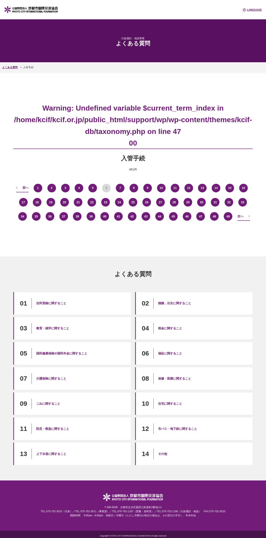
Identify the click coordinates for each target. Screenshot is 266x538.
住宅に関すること (170, 403)
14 (216, 188)
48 (214, 216)
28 (174, 202)
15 (229, 188)
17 (23, 202)
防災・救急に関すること (52, 428)
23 (105, 202)
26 (146, 202)
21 (78, 202)
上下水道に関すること (51, 454)
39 (91, 216)
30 (201, 202)
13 (202, 188)
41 (118, 216)
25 (133, 202)
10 (161, 188)
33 (242, 202)
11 (175, 188)
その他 (162, 454)
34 (22, 216)
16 (243, 188)
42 (132, 216)
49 (228, 216)
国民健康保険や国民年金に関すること (61, 353)
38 (77, 216)
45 (173, 216)
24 (119, 202)
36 (50, 216)
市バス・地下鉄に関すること (177, 428)
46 (187, 216)
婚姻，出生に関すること (174, 303)
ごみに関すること (48, 403)
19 (51, 202)
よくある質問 (10, 67)
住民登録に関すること (51, 303)
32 (229, 202)
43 (146, 216)
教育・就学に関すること (52, 328)
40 (104, 216)
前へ (26, 187)
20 (64, 202)
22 (92, 202)
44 (159, 216)
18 (37, 202)
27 (160, 202)
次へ (240, 216)
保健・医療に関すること (174, 378)
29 (188, 202)
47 (201, 216)
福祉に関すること (170, 353)
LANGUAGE (254, 9)
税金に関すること (170, 328)
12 (188, 188)
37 (63, 216)
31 (215, 202)
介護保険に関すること (51, 378)
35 (36, 216)
